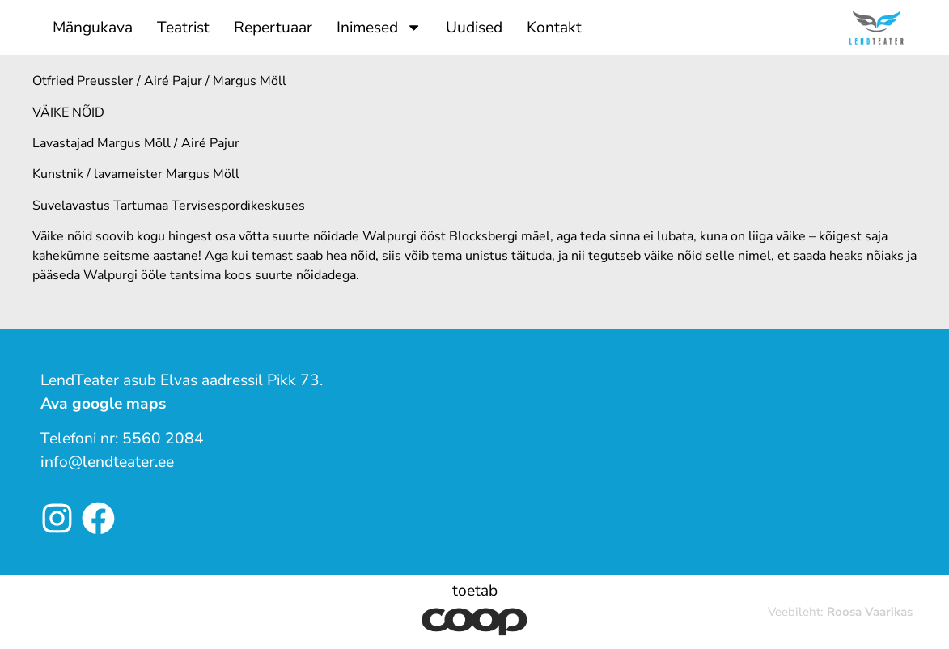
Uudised (474, 27)
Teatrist (183, 27)
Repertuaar (273, 27)
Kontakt (554, 27)
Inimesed (379, 27)
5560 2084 (163, 438)
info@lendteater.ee (107, 462)
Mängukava (93, 27)
